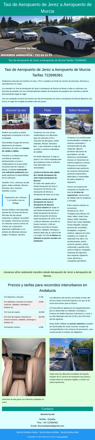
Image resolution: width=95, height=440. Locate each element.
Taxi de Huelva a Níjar (69, 432)
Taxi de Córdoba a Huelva (27, 432)
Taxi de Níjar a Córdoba (49, 432)
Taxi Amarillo (62, 437)
